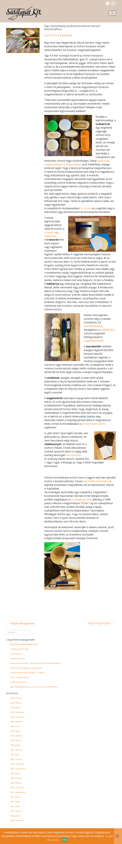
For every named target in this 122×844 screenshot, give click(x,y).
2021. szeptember (18, 792)
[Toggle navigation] (112, 13)
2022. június (15, 773)
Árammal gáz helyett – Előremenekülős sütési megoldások (35, 663)
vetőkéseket (107, 329)
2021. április (15, 806)
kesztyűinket (73, 455)
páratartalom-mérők (93, 424)
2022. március (16, 778)
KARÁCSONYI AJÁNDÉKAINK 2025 (23, 644)
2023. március (16, 759)
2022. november (17, 764)
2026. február (16, 703)
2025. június (15, 731)
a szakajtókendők (81, 499)
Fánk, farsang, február (19, 677)
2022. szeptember (18, 768)
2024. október (16, 736)
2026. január (15, 707)
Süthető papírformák (19, 649)
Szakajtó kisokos (17, 658)
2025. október (16, 721)
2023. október (16, 750)
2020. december (17, 820)
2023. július (15, 754)
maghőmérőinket (94, 340)
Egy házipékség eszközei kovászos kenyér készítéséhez (34, 687)
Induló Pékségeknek (22, 623)
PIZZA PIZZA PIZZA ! (99, 623)
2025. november (17, 717)
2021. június (15, 797)
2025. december (17, 712)
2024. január (15, 745)
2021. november (17, 787)
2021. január (15, 816)
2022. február (16, 783)
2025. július (15, 726)
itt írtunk (85, 208)
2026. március (16, 698)
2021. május (15, 801)
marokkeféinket (93, 326)
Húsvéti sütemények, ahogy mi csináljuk (27, 672)
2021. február (16, 811)
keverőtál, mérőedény (96, 481)
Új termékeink (16, 654)
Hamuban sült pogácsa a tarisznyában (26, 668)
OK (65, 839)
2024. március (16, 740)
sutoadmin (66, 35)
